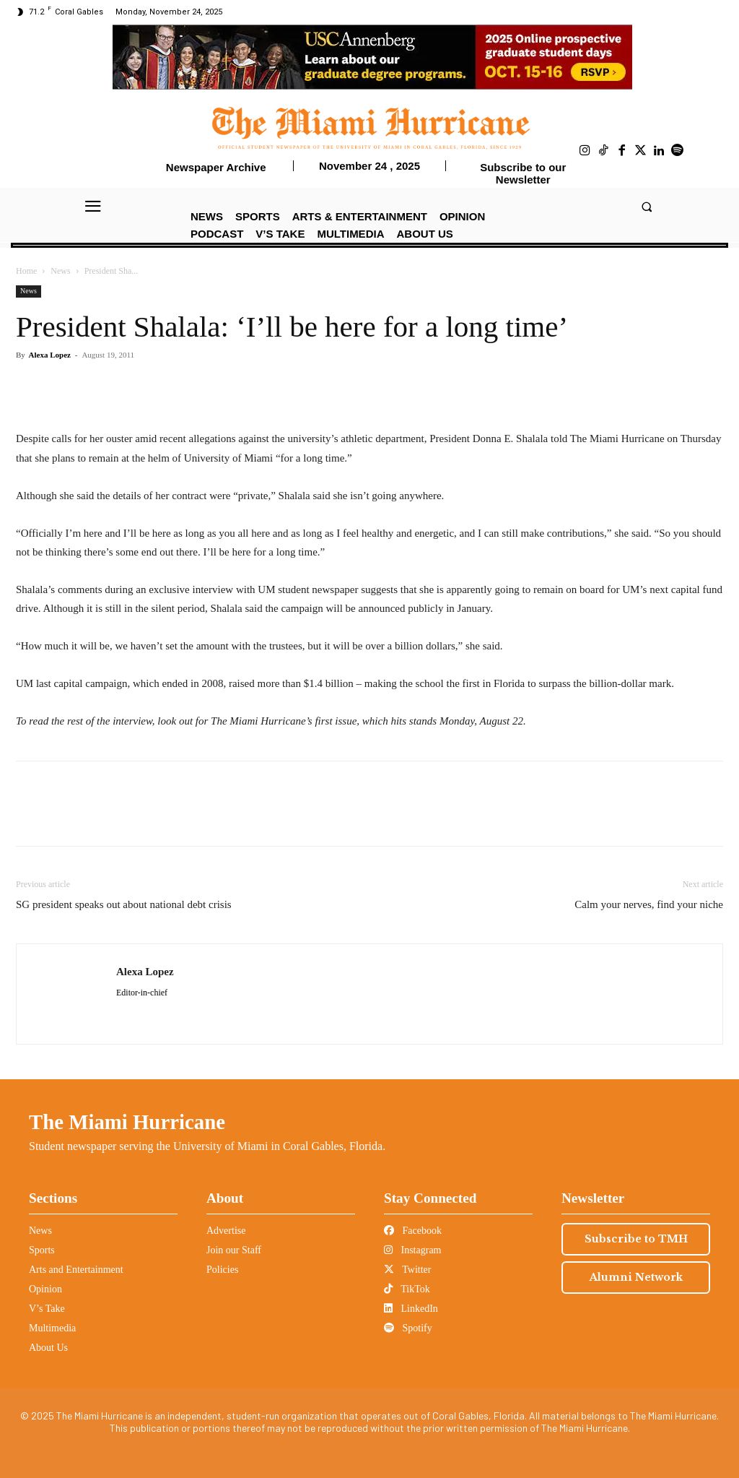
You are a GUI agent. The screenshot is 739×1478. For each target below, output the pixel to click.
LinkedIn (411, 1308)
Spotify (408, 1328)
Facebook (413, 1230)
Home (26, 271)
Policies (222, 1269)
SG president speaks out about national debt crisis (124, 904)
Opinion (45, 1289)
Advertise (225, 1230)
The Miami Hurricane (127, 1121)
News (60, 271)
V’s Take (47, 1308)
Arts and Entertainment (76, 1269)
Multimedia (52, 1328)
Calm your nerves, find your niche (648, 904)
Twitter (407, 1269)
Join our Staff (233, 1250)
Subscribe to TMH (636, 1238)
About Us (48, 1347)
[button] (646, 206)
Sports (42, 1250)
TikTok (407, 1289)
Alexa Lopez (50, 354)
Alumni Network (636, 1277)
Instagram (412, 1250)
